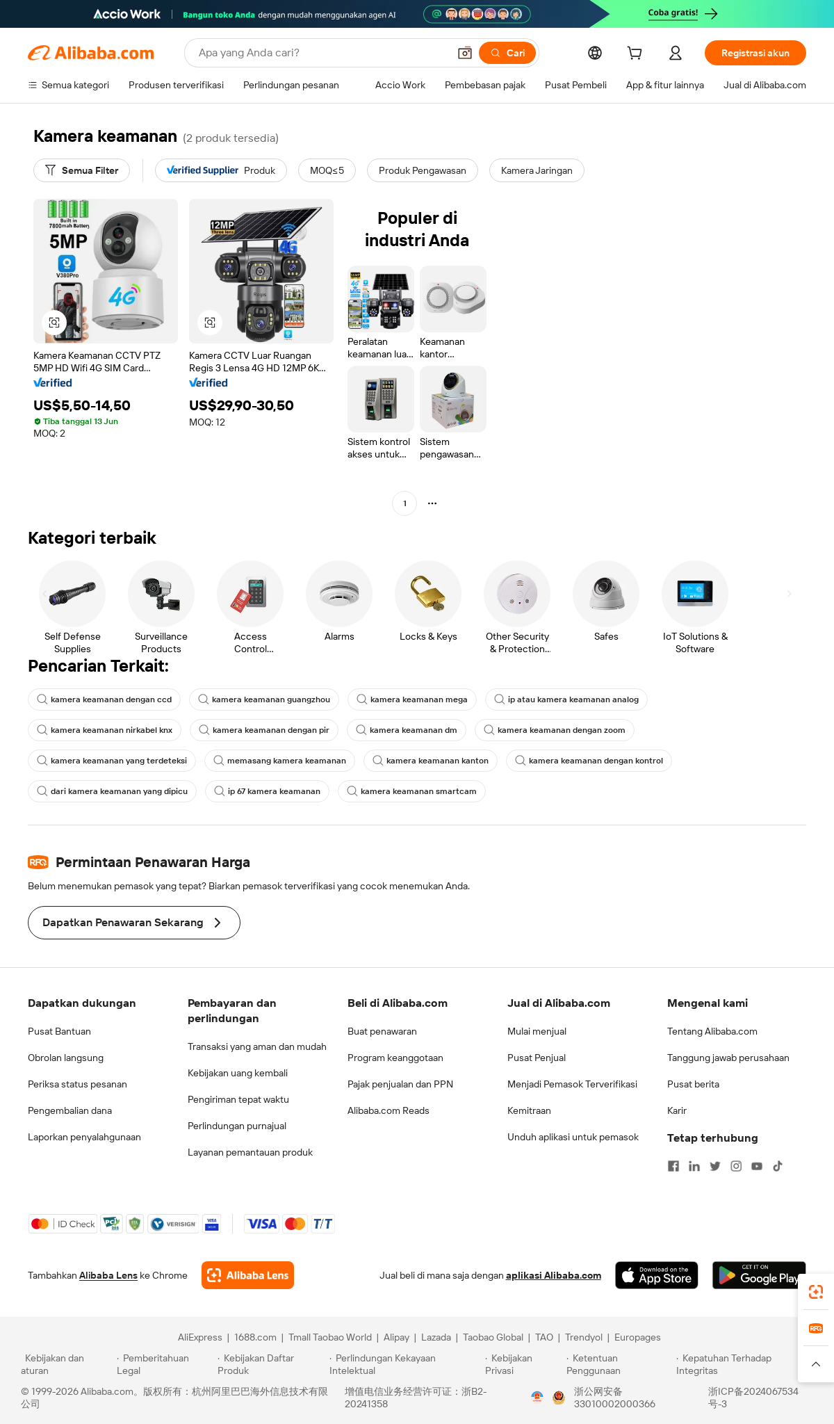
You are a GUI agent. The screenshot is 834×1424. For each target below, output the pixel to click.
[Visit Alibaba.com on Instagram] (736, 1166)
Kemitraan (529, 1110)
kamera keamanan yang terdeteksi (112, 760)
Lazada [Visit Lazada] (436, 1337)
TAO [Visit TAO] (544, 1337)
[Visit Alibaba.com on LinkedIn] (694, 1166)
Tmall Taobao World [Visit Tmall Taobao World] (330, 1337)
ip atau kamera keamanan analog (566, 699)
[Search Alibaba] (322, 52)
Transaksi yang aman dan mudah (257, 1046)
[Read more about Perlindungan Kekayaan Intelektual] (405, 1364)
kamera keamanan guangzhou (264, 699)
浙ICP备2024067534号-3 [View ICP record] (753, 1397)
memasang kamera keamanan (279, 760)
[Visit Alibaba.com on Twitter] (715, 1166)
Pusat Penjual (536, 1057)
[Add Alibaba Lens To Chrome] (248, 1275)
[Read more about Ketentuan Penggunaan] (619, 1364)
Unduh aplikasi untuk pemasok (573, 1136)
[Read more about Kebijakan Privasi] (523, 1364)
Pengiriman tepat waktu (238, 1099)
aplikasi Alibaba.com (553, 1275)
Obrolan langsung (66, 1057)
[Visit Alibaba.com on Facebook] (673, 1166)
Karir (677, 1110)
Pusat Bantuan (59, 1031)
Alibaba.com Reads (389, 1110)
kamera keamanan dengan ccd (104, 699)
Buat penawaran (382, 1031)
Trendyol (584, 1337)
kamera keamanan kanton (431, 760)
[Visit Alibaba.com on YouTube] (757, 1166)
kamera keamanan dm (406, 730)
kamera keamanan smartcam (412, 791)
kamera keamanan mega (412, 699)
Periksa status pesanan (77, 1084)
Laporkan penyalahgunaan (84, 1136)
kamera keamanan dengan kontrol (589, 760)
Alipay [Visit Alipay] (396, 1337)
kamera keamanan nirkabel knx (104, 730)
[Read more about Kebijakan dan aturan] (67, 1364)
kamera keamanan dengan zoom (555, 730)
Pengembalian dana (70, 1110)
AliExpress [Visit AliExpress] (200, 1337)
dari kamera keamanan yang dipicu (112, 791)
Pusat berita (693, 1084)
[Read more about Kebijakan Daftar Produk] (271, 1364)
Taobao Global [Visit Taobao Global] (493, 1337)
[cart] (637, 54)
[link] (816, 1292)
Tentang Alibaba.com (712, 1031)
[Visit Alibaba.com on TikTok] (777, 1166)
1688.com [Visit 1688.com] (255, 1337)
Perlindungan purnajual (237, 1125)
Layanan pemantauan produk (250, 1152)
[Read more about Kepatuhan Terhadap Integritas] (744, 1364)
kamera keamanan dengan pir (264, 730)
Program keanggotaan (395, 1057)
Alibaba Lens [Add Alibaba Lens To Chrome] (108, 1275)
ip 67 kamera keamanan (267, 791)
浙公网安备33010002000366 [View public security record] (614, 1397)
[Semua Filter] (81, 170)
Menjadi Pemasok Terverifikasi (572, 1084)
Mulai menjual (536, 1031)
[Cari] (507, 53)
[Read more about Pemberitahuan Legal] (165, 1364)
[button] (465, 52)
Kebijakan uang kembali (238, 1072)
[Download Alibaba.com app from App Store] (656, 1275)
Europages (637, 1337)
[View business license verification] (537, 1398)
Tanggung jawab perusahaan (728, 1057)
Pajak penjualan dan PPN (400, 1084)
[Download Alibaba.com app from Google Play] (759, 1275)
